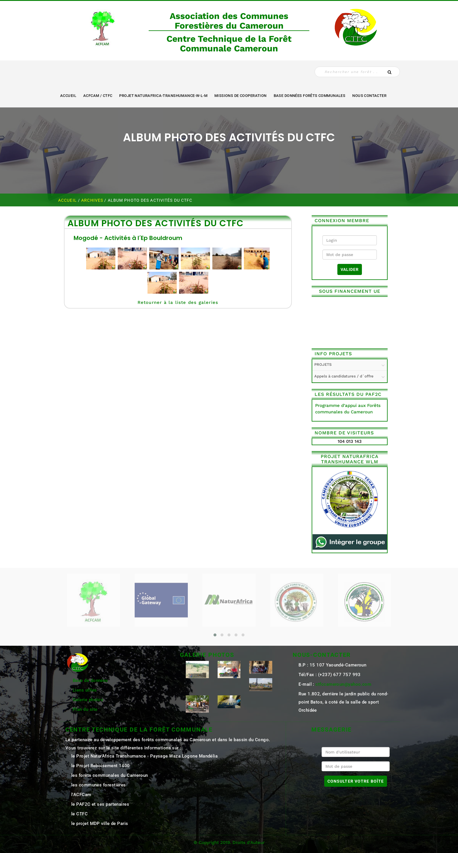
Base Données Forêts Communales (310, 95)
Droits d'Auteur (249, 842)
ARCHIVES (92, 200)
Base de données (90, 680)
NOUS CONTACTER (369, 95)
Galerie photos (88, 699)
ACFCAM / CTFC (97, 95)
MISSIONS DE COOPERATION (240, 95)
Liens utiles (85, 690)
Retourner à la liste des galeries (178, 302)
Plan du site (85, 709)
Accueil (68, 95)
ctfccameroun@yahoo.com (343, 684)
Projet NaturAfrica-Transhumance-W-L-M (163, 95)
